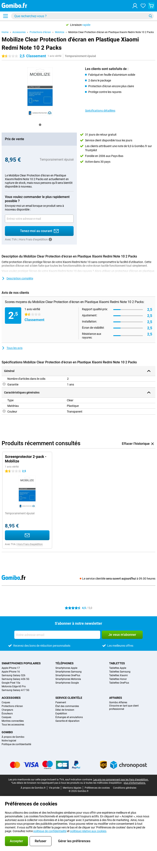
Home (5, 32)
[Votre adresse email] (39, 219)
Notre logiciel (9, 740)
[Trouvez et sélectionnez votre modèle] (82, 16)
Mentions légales (72, 787)
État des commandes (67, 706)
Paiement (60, 702)
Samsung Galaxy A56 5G (15, 679)
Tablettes (117, 663)
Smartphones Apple (66, 668)
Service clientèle (68, 697)
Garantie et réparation (67, 720)
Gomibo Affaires (118, 702)
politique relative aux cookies (88, 831)
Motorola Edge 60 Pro (14, 686)
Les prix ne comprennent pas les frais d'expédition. (121, 779)
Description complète (17, 278)
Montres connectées (13, 720)
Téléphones (64, 663)
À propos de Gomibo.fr (33, 787)
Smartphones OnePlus (67, 675)
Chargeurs (7, 709)
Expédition (61, 713)
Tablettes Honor (118, 679)
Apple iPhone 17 (11, 668)
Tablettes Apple (117, 668)
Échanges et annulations (69, 717)
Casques (6, 717)
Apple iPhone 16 (11, 671)
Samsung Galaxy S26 (13, 675)
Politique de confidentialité (16, 744)
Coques (6, 702)
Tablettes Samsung (119, 671)
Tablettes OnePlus (119, 682)
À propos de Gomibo (13, 736)
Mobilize (59, 32)
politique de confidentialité (49, 831)
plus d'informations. (135, 782)
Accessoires (19, 32)
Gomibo (7, 732)
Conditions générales (124, 787)
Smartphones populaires (21, 663)
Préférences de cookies (97, 787)
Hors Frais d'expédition (30, 544)
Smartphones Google (67, 682)
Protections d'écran (40, 32)
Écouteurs (7, 713)
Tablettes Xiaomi (118, 675)
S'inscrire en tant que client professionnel (124, 707)
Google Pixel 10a (11, 682)
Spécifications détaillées (100, 110)
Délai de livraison (64, 709)
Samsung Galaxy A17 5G (15, 690)
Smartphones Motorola (68, 679)
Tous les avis (12, 348)
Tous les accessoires (13, 724)
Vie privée (54, 787)
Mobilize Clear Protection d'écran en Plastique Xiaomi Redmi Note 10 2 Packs (111, 32)
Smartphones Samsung (68, 671)
